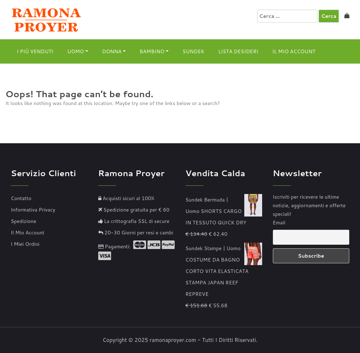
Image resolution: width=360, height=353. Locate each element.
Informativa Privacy (33, 209)
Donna (112, 51)
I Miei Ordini (25, 244)
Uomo (75, 51)
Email (279, 222)
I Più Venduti (35, 51)
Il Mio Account (293, 51)
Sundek (193, 51)
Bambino (152, 51)
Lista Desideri (238, 51)
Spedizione (23, 221)
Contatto (21, 198)
